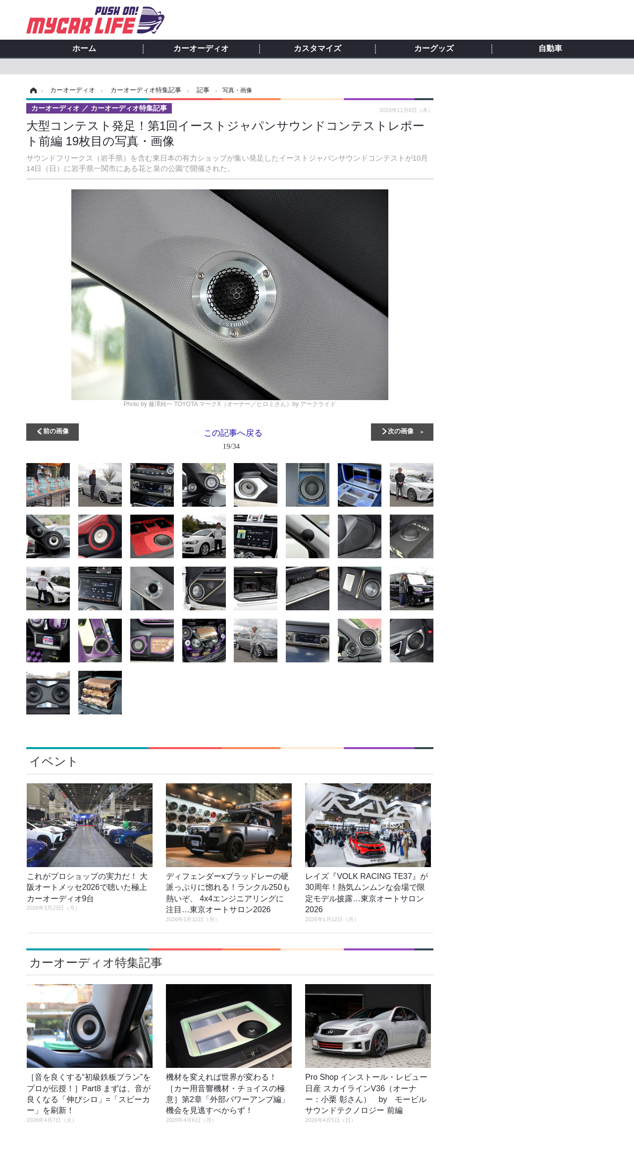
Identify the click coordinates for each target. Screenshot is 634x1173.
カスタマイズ (317, 49)
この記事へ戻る (233, 441)
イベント (54, 761)
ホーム (84, 49)
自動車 (550, 49)
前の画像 (56, 430)
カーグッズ (434, 49)
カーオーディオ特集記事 (95, 962)
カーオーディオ (201, 49)
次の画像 (401, 430)
